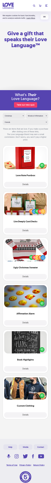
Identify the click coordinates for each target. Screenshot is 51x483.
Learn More (30, 18)
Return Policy (39, 465)
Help (10, 447)
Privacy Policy (25, 465)
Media (25, 447)
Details (25, 184)
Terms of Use (11, 465)
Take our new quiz (25, 104)
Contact (40, 447)
